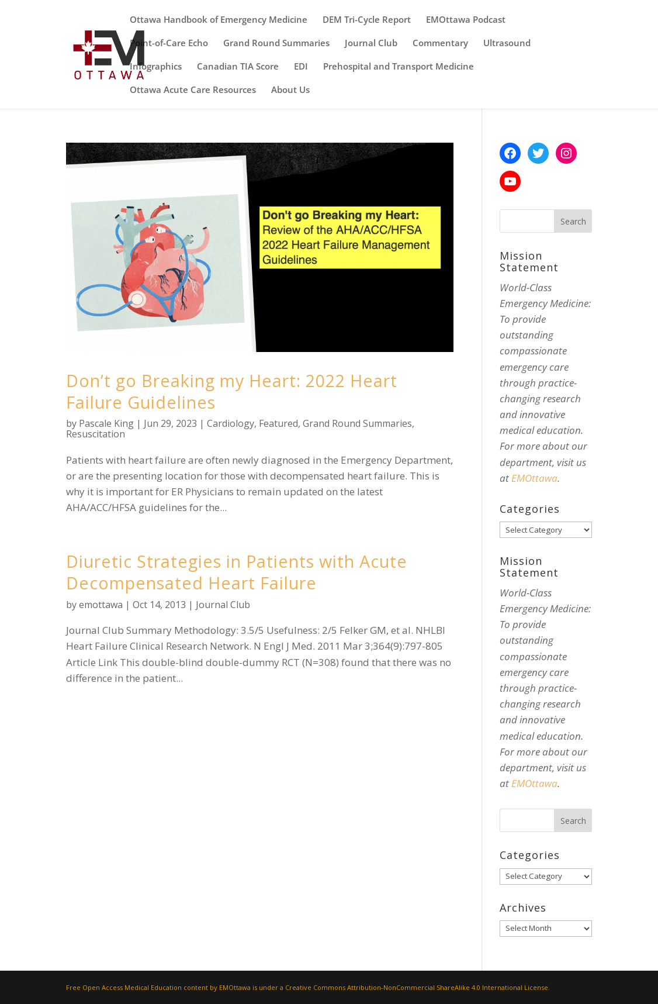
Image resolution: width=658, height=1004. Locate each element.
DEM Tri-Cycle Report (367, 20)
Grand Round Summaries (276, 44)
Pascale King (106, 423)
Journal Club (371, 44)
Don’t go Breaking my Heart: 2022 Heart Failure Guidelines (231, 391)
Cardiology (230, 423)
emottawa (101, 604)
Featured (278, 423)
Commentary (440, 44)
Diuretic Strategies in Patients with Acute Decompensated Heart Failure (236, 572)
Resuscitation (95, 433)
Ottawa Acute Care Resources (193, 90)
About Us (290, 90)
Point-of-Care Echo (169, 44)
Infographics (156, 67)
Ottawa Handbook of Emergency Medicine (218, 20)
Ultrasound (507, 44)
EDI (301, 67)
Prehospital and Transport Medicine (398, 67)
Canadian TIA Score (238, 67)
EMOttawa (534, 478)
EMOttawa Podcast (465, 20)
